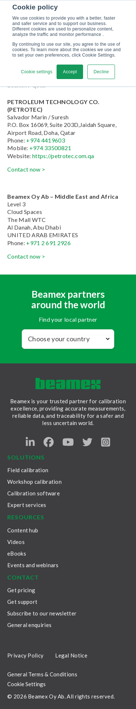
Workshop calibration (34, 481)
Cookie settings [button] (37, 71)
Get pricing (21, 590)
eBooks (16, 553)
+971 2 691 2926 (48, 242)
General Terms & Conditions (42, 674)
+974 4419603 (45, 140)
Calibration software (33, 493)
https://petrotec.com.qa (63, 155)
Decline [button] (101, 71)
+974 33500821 (49, 147)
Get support (22, 601)
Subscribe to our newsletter (42, 613)
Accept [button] (70, 71)
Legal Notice (71, 655)
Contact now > (26, 169)
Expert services (26, 505)
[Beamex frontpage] (68, 383)
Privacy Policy (25, 655)
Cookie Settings (26, 684)
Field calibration (27, 470)
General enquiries (29, 625)
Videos (16, 542)
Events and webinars (33, 565)
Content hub (22, 530)
